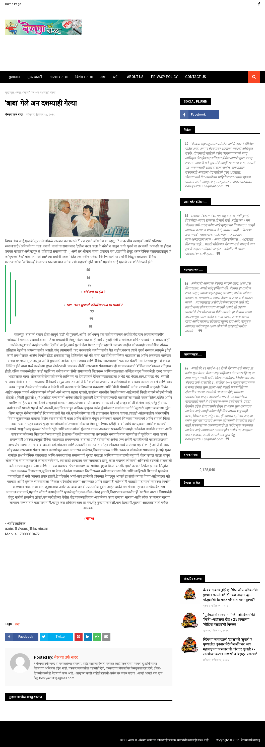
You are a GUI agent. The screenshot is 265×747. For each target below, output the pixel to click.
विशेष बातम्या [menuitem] (84, 77)
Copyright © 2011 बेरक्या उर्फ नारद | (238, 740)
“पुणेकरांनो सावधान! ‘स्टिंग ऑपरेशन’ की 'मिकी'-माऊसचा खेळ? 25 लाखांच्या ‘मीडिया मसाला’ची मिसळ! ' (229, 619)
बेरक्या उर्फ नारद (14, 114)
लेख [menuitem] (102, 77)
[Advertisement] (88, 159)
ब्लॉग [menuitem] (116, 77)
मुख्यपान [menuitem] (14, 77)
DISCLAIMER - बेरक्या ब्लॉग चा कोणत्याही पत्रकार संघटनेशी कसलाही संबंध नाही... (165, 740)
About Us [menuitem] (135, 77)
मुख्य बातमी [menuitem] (34, 77)
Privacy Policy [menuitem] (164, 77)
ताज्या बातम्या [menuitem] (59, 77)
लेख (18, 92)
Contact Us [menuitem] (195, 77)
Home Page (13, 4)
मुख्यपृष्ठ (9, 92)
